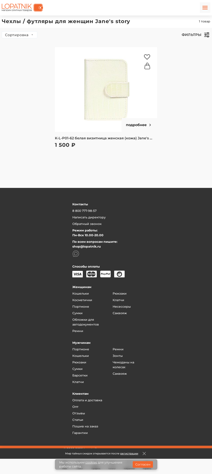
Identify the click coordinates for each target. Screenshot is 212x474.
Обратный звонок (87, 224)
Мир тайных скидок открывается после (101, 453)
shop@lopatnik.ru (86, 246)
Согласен (142, 464)
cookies (91, 462)
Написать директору (89, 217)
